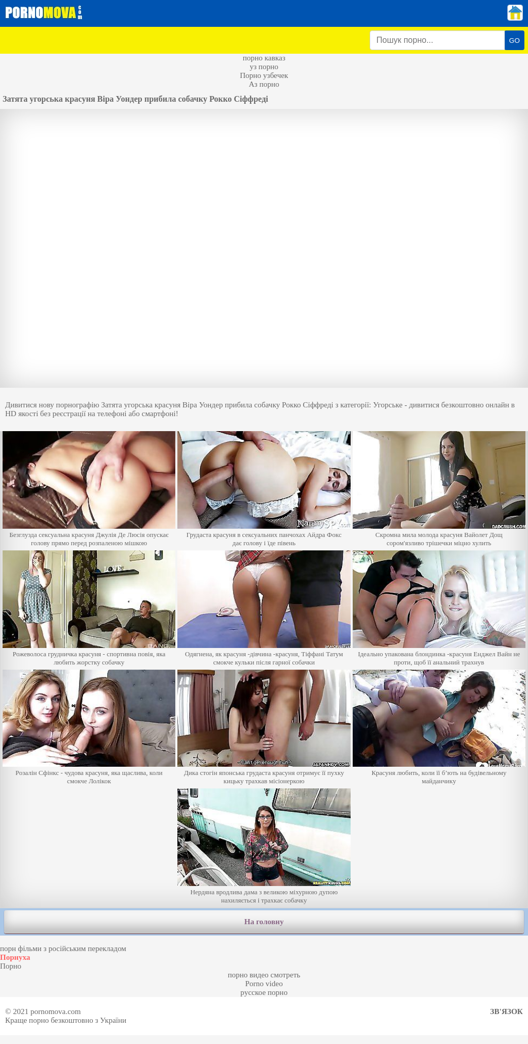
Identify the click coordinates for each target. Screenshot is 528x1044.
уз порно (264, 66)
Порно (10, 966)
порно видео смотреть (264, 975)
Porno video (264, 983)
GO (514, 40)
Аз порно (264, 84)
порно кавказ (264, 58)
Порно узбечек (264, 75)
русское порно (263, 992)
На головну (264, 922)
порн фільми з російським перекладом (63, 948)
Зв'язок (506, 1011)
